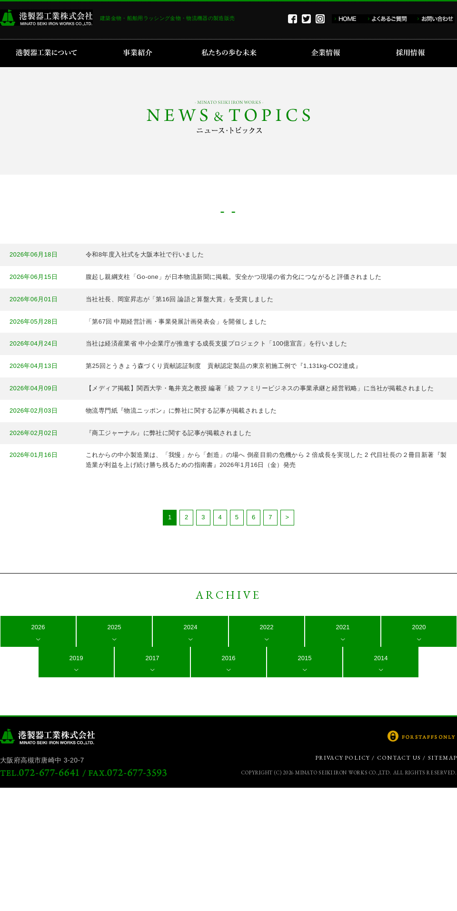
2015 (305, 658)
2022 (267, 627)
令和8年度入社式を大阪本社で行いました (145, 254)
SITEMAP (442, 758)
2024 (191, 627)
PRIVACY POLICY (342, 758)
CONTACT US (399, 758)
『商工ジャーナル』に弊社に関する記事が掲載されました (168, 432)
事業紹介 (139, 53)
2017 (152, 658)
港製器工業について (49, 53)
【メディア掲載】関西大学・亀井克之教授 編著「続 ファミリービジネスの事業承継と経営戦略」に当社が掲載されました (260, 388)
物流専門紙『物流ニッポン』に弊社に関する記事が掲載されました (181, 410)
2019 (76, 658)
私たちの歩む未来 (232, 53)
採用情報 (413, 53)
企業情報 (328, 53)
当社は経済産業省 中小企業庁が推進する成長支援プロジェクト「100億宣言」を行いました (216, 343)
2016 (229, 658)
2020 (419, 627)
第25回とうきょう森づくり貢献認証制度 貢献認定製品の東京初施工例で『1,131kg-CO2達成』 (223, 365)
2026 (38, 627)
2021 (343, 627)
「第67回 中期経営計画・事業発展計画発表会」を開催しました (176, 321)
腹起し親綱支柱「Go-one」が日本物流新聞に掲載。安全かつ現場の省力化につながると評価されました (233, 276)
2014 (381, 658)
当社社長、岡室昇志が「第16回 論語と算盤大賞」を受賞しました (179, 299)
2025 (114, 627)
